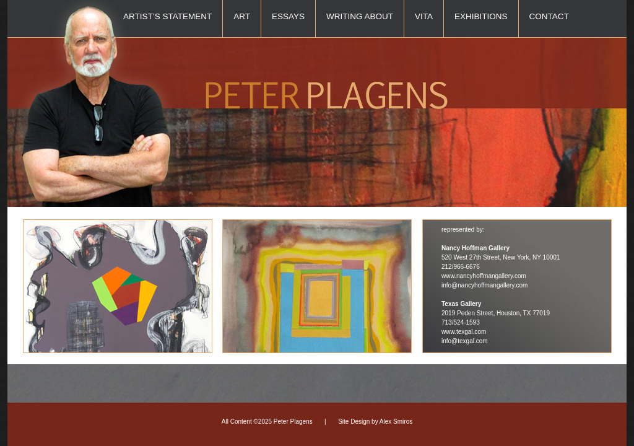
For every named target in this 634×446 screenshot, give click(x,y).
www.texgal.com (463, 331)
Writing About (359, 16)
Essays (288, 16)
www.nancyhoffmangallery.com (483, 276)
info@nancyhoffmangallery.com (484, 285)
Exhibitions (481, 16)
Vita (424, 16)
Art (241, 16)
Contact (549, 16)
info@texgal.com (464, 341)
